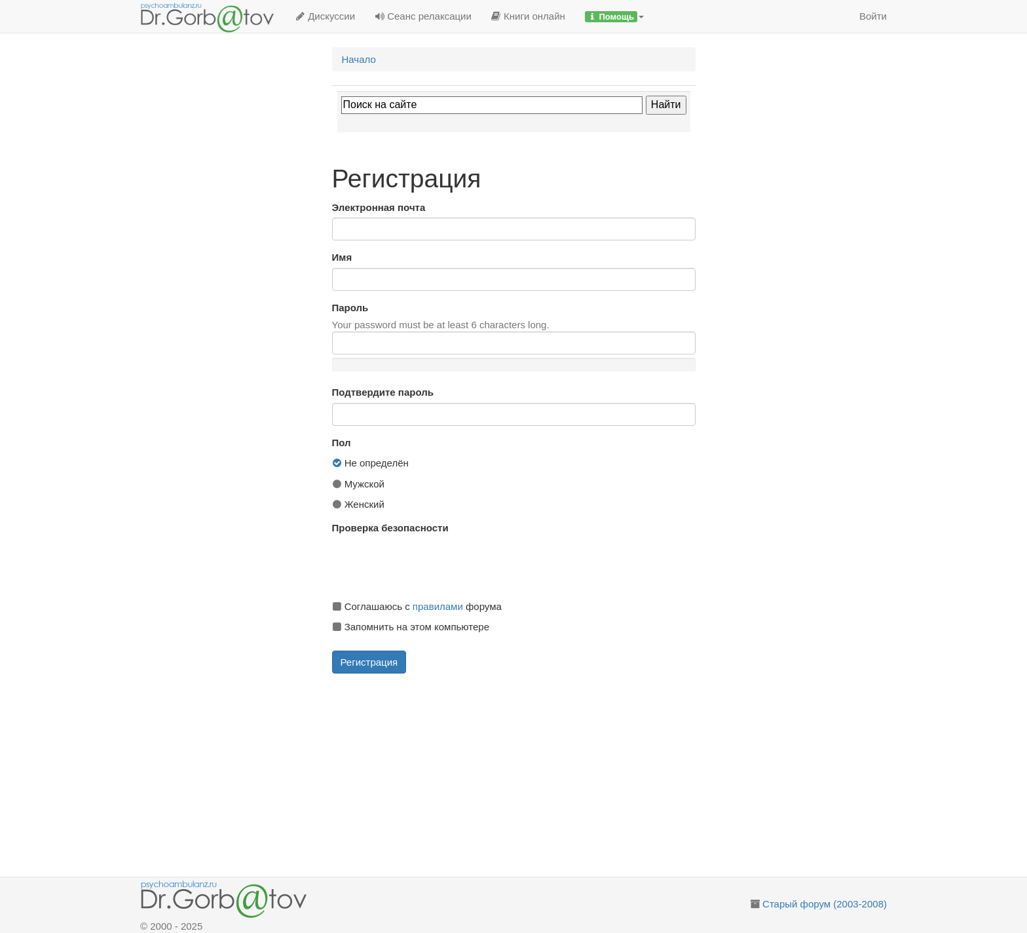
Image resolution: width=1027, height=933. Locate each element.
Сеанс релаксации (423, 16)
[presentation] (431, 564)
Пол (341, 442)
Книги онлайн (528, 16)
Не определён (370, 462)
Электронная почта (379, 207)
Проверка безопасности (390, 527)
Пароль (350, 307)
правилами (438, 606)
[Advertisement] (529, 775)
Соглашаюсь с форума (417, 606)
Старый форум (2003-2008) (824, 903)
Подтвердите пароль (383, 392)
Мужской (358, 483)
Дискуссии (325, 16)
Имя (342, 257)
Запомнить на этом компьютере (410, 626)
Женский (358, 504)
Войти (873, 16)
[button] (614, 16)
